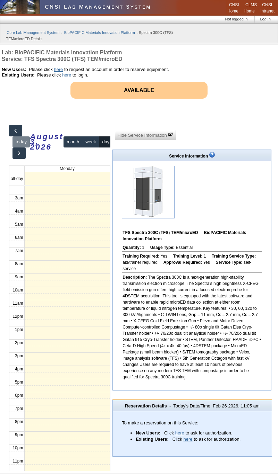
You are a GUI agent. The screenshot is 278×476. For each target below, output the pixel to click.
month (73, 141)
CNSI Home (233, 8)
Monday (67, 168)
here (58, 69)
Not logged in (236, 19)
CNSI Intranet (267, 8)
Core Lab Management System (33, 32)
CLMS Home (250, 8)
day (105, 141)
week (90, 141)
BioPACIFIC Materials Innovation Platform (99, 32)
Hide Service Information (145, 134)
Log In (265, 19)
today (21, 141)
